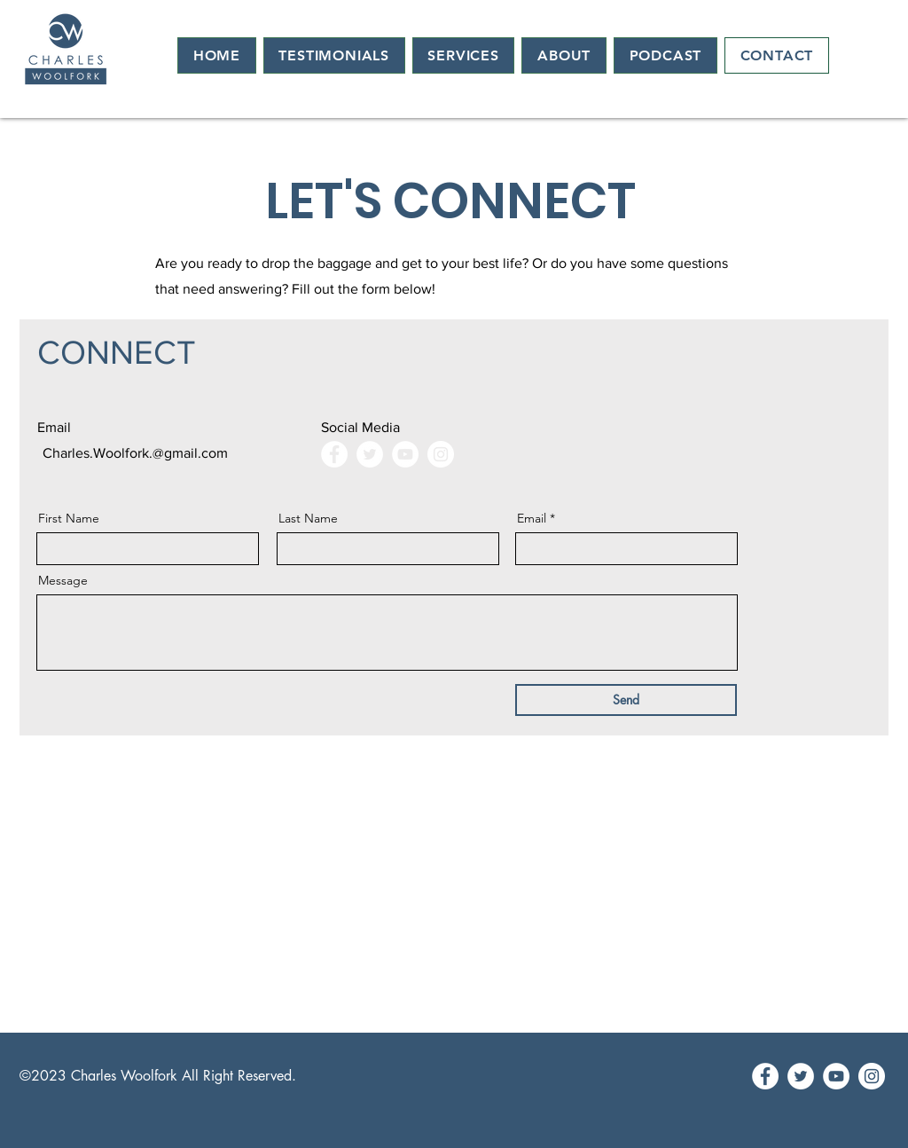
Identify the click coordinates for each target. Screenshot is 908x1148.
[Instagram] (440, 454)
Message (63, 580)
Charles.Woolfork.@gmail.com (135, 452)
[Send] (626, 700)
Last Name (308, 518)
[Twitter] (369, 454)
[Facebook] (334, 454)
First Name (68, 518)
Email (531, 518)
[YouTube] (405, 454)
